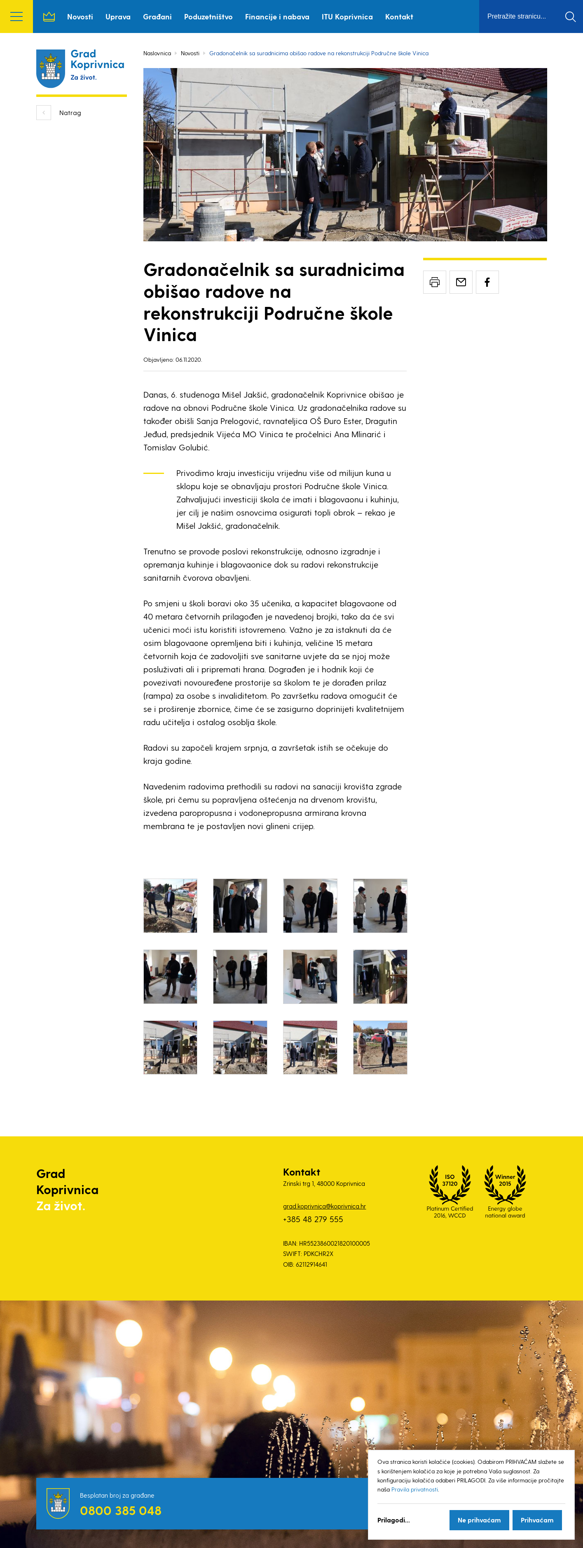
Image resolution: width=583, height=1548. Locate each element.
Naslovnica (49, 16)
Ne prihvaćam (479, 1520)
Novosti (80, 16)
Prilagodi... (393, 1520)
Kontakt (399, 16)
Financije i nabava (277, 16)
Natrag (70, 112)
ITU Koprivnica (347, 16)
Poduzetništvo (208, 16)
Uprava (118, 16)
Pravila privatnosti (414, 1489)
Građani (157, 16)
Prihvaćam (537, 1520)
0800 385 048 (121, 1510)
